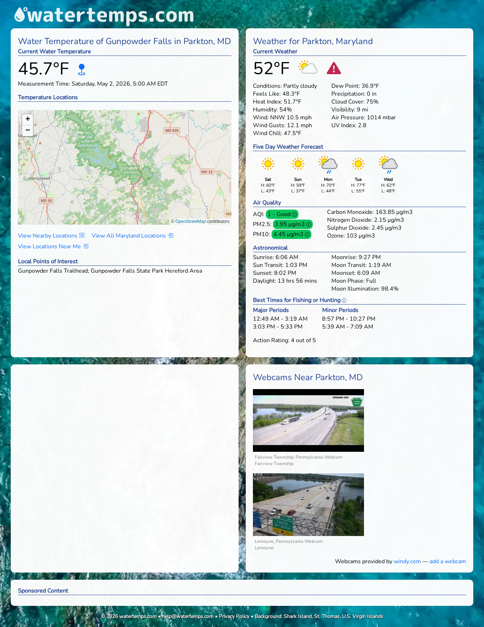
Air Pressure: (348, 117)
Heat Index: (267, 102)
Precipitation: (348, 94)
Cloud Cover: (348, 102)
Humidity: (265, 110)
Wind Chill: (267, 133)
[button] (125, 160)
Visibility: (343, 110)
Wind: (261, 117)
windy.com (407, 561)
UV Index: (343, 125)
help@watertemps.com (188, 616)
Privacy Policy (234, 616)
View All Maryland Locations (132, 236)
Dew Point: (345, 86)
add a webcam (448, 561)
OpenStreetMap (191, 221)
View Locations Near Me (53, 246)
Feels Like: (267, 94)
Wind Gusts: (269, 125)
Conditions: (267, 86)
